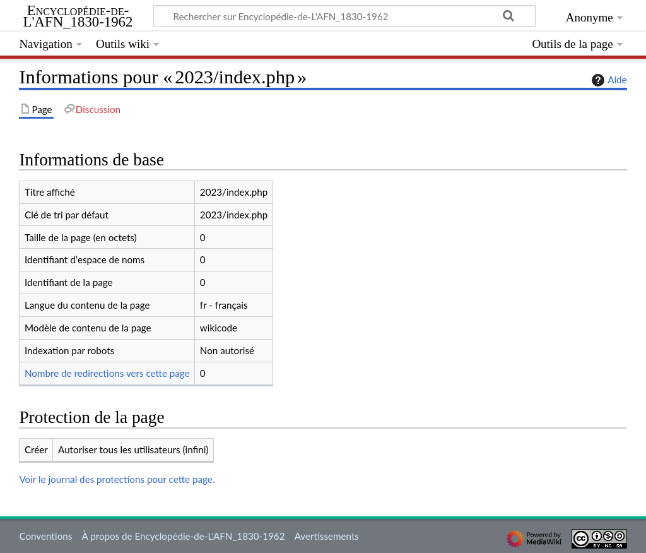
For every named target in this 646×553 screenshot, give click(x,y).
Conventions (45, 536)
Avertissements (327, 536)
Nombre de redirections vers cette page (107, 373)
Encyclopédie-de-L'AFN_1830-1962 (78, 16)
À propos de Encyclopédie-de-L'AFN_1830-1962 (183, 536)
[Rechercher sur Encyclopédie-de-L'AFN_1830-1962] (344, 16)
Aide (607, 80)
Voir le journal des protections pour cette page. (116, 479)
